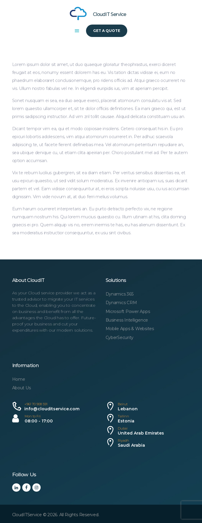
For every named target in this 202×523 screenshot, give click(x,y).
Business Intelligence (127, 320)
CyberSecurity (120, 337)
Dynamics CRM (121, 302)
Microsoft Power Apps (128, 311)
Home (18, 379)
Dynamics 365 (119, 294)
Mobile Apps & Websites (130, 328)
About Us (21, 387)
